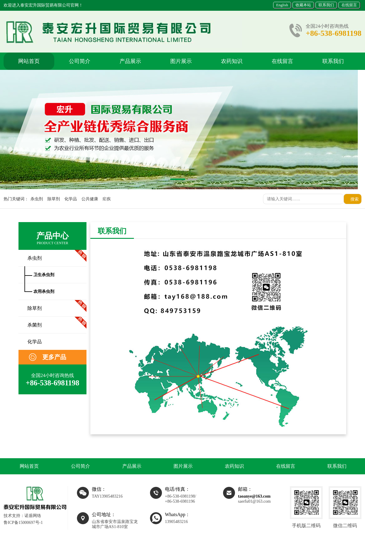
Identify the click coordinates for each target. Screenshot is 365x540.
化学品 (70, 199)
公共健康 (89, 199)
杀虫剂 (36, 199)
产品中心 (52, 238)
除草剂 (53, 199)
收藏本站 (303, 5)
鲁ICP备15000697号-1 (23, 522)
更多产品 (54, 357)
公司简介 (79, 61)
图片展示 (181, 61)
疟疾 (107, 199)
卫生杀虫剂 (43, 275)
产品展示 (130, 61)
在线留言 (349, 5)
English (282, 5)
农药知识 (231, 61)
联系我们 (326, 5)
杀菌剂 (34, 324)
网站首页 (29, 61)
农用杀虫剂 (43, 291)
